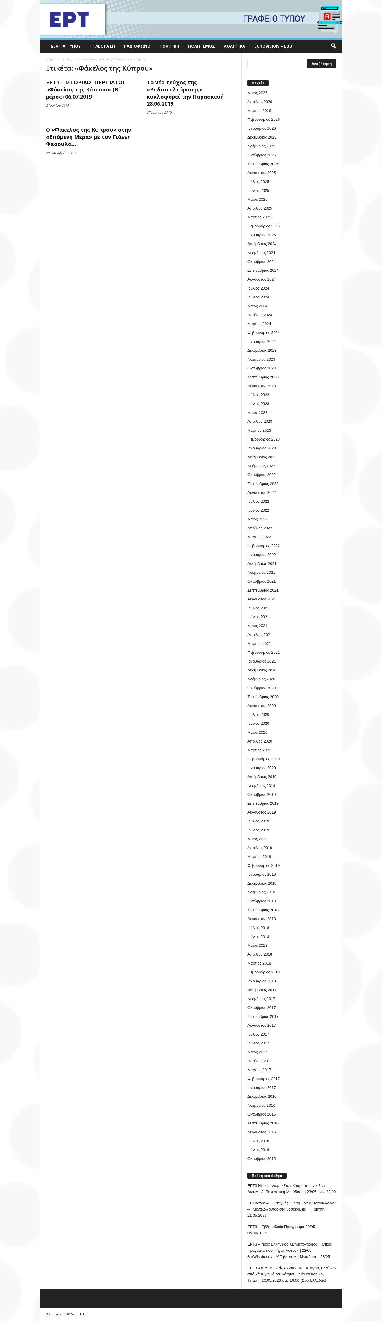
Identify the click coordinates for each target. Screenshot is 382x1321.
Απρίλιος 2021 (259, 634)
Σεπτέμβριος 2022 (263, 483)
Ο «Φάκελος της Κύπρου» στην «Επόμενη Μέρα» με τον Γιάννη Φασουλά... (88, 136)
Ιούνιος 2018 (258, 936)
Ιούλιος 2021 (258, 608)
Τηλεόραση (102, 46)
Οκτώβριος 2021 (261, 581)
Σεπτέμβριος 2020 (263, 697)
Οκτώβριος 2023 (261, 368)
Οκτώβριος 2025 (261, 155)
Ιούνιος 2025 (258, 190)
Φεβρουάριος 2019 (263, 865)
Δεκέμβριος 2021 (261, 563)
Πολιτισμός (201, 46)
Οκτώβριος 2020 (261, 688)
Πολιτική (169, 46)
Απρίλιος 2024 (259, 315)
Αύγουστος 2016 (261, 1132)
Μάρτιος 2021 (259, 643)
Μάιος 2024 (257, 306)
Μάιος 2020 (257, 732)
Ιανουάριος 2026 (261, 128)
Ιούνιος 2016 (258, 1150)
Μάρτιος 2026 (259, 110)
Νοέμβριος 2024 (261, 252)
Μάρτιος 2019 (259, 856)
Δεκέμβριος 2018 (261, 883)
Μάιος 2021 (257, 625)
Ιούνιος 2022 (258, 510)
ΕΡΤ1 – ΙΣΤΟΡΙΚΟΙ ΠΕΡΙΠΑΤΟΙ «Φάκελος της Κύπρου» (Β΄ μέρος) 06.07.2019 (85, 89)
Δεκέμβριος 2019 (261, 776)
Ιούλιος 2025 (258, 181)
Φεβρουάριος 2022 (263, 546)
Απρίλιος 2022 (259, 528)
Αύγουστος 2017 (261, 1025)
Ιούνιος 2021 (258, 617)
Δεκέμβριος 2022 (261, 457)
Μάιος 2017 (257, 1052)
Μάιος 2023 (257, 412)
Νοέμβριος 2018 (261, 892)
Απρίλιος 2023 (259, 421)
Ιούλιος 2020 (258, 714)
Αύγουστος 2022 (261, 492)
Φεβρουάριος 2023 (263, 439)
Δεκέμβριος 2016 (261, 1096)
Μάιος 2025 (257, 199)
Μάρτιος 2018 (259, 963)
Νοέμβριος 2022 (261, 466)
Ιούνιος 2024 (258, 297)
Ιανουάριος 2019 (261, 874)
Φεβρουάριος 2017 (263, 1078)
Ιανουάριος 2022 (261, 554)
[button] (333, 46)
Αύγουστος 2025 (261, 173)
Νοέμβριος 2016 (261, 1105)
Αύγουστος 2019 (261, 812)
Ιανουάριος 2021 (261, 661)
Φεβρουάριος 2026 (263, 119)
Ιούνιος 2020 (258, 723)
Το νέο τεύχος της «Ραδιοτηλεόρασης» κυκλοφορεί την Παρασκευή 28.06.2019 (185, 93)
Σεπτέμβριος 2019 (263, 803)
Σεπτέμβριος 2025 (263, 164)
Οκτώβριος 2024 (261, 261)
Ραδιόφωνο (137, 46)
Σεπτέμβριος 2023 (263, 377)
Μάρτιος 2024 (259, 324)
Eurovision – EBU (273, 46)
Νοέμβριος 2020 (261, 679)
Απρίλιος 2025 (259, 208)
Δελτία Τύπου (65, 46)
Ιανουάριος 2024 (261, 341)
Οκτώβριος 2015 (261, 1158)
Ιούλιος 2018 (258, 927)
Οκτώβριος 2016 (261, 1114)
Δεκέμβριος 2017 (261, 990)
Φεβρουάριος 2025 (263, 226)
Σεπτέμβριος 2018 (263, 910)
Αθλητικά (234, 46)
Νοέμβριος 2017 (261, 999)
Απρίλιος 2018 (259, 954)
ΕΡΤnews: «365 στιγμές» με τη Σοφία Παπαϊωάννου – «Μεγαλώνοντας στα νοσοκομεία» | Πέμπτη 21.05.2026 (291, 1209)
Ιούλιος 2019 (258, 821)
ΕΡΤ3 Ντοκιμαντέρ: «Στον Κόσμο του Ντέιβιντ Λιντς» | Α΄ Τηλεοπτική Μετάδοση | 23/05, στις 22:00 (291, 1188)
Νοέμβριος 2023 (261, 359)
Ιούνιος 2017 (258, 1043)
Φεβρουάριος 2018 (263, 972)
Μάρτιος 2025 (259, 217)
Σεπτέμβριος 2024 (263, 270)
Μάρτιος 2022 (259, 537)
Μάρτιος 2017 (259, 1070)
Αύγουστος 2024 (261, 279)
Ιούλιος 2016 (258, 1141)
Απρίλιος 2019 (259, 848)
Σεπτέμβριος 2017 (263, 1016)
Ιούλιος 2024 (258, 288)
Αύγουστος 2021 (261, 599)
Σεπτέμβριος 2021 (263, 590)
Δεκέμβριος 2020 (261, 670)
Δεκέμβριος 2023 (261, 350)
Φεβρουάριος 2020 (263, 759)
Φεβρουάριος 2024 (263, 332)
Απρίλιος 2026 (259, 101)
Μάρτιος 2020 (259, 750)
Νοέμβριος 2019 (261, 785)
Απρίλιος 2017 (259, 1061)
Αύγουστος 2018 (261, 919)
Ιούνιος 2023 (258, 403)
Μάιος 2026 (257, 93)
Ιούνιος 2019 (258, 830)
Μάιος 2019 (257, 839)
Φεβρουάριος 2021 (263, 652)
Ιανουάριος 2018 (261, 981)
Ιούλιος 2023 (258, 395)
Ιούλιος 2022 (258, 501)
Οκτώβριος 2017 (261, 1007)
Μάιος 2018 (257, 945)
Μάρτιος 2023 (259, 430)
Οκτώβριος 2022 (261, 475)
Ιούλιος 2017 (258, 1034)
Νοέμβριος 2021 (261, 572)
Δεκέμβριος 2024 (261, 244)
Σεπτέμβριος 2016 (263, 1123)
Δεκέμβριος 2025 (261, 137)
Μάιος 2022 (257, 519)
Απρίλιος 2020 (259, 741)
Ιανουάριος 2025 (261, 235)
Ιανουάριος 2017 (261, 1087)
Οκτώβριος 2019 (261, 794)
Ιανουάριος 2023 (261, 448)
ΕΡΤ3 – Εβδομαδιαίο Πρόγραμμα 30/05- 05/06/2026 (281, 1229)
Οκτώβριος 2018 (261, 901)
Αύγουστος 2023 (261, 386)
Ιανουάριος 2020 (261, 768)
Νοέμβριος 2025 (261, 146)
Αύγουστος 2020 (261, 705)
